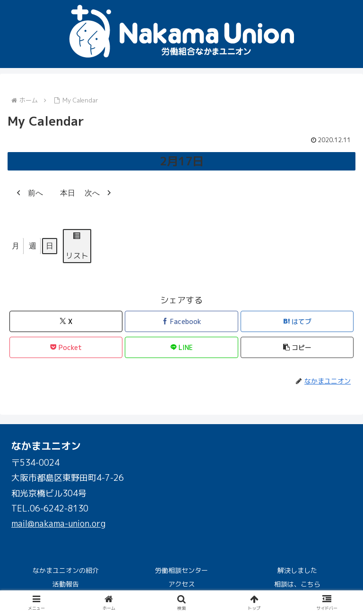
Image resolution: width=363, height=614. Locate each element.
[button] (297, 347)
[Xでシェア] (65, 321)
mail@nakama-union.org (58, 523)
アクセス (181, 584)
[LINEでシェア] (181, 347)
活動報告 (65, 584)
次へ (100, 193)
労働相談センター (181, 570)
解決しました (297, 570)
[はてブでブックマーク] (297, 321)
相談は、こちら (297, 584)
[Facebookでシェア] (181, 321)
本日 (63, 193)
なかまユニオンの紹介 (66, 570)
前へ (27, 193)
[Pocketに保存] (65, 347)
